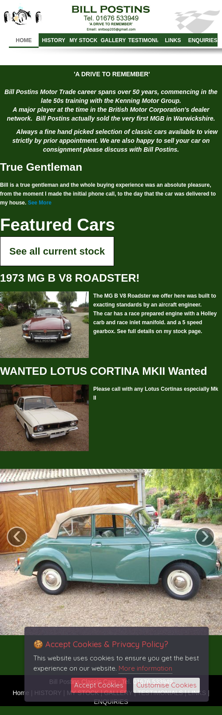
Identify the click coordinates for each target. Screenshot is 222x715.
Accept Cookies (98, 685)
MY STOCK (84, 40)
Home (24, 40)
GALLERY (113, 40)
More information (145, 668)
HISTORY (53, 40)
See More (40, 203)
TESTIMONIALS (143, 40)
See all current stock (57, 251)
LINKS (173, 40)
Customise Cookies (166, 685)
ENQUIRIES (203, 40)
